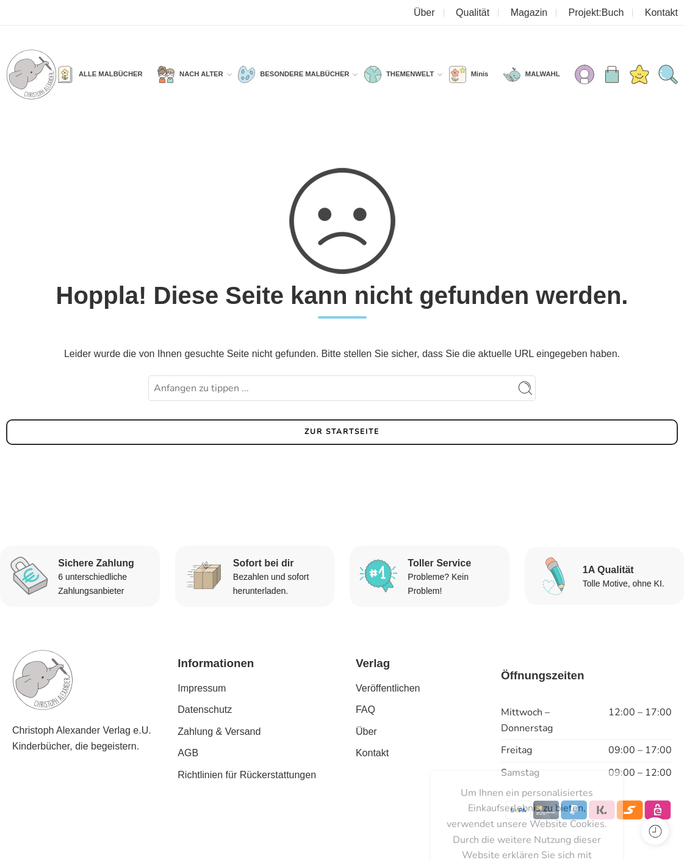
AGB (188, 753)
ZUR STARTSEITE (342, 431)
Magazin (529, 12)
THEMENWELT (410, 74)
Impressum (202, 688)
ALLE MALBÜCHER (111, 74)
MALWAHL (542, 74)
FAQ (365, 709)
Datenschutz (205, 709)
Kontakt (661, 12)
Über (424, 12)
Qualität (472, 12)
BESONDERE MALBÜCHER (304, 74)
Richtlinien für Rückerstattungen (247, 775)
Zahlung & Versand (219, 731)
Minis (480, 74)
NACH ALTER (201, 74)
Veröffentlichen (388, 688)
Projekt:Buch (596, 12)
